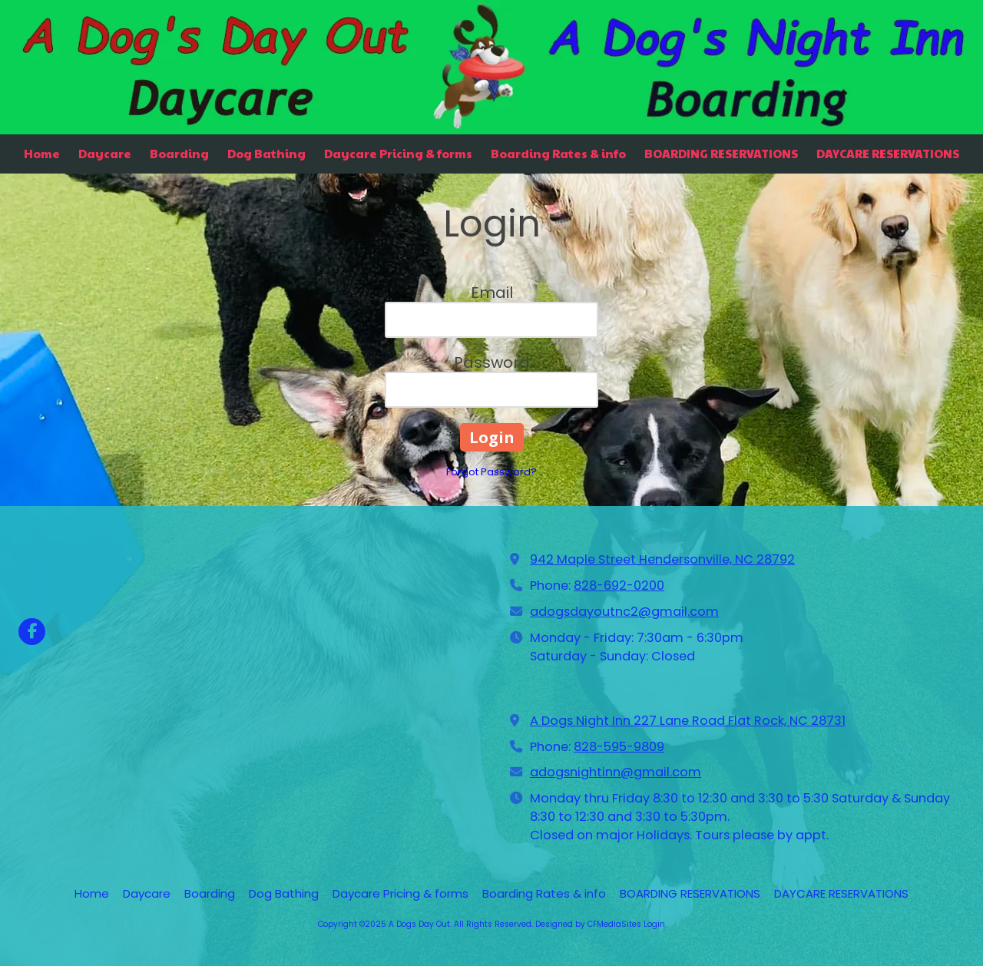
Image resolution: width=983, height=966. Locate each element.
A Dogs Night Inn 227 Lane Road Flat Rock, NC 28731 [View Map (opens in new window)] (688, 720)
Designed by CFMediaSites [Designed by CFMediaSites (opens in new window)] (588, 924)
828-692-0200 (619, 585)
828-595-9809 (619, 747)
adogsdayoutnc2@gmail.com (624, 611)
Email (492, 292)
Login (654, 924)
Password (492, 362)
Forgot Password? (491, 472)
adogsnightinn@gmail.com (615, 772)
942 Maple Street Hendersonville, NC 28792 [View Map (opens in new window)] (662, 559)
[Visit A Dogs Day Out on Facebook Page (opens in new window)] (31, 631)
